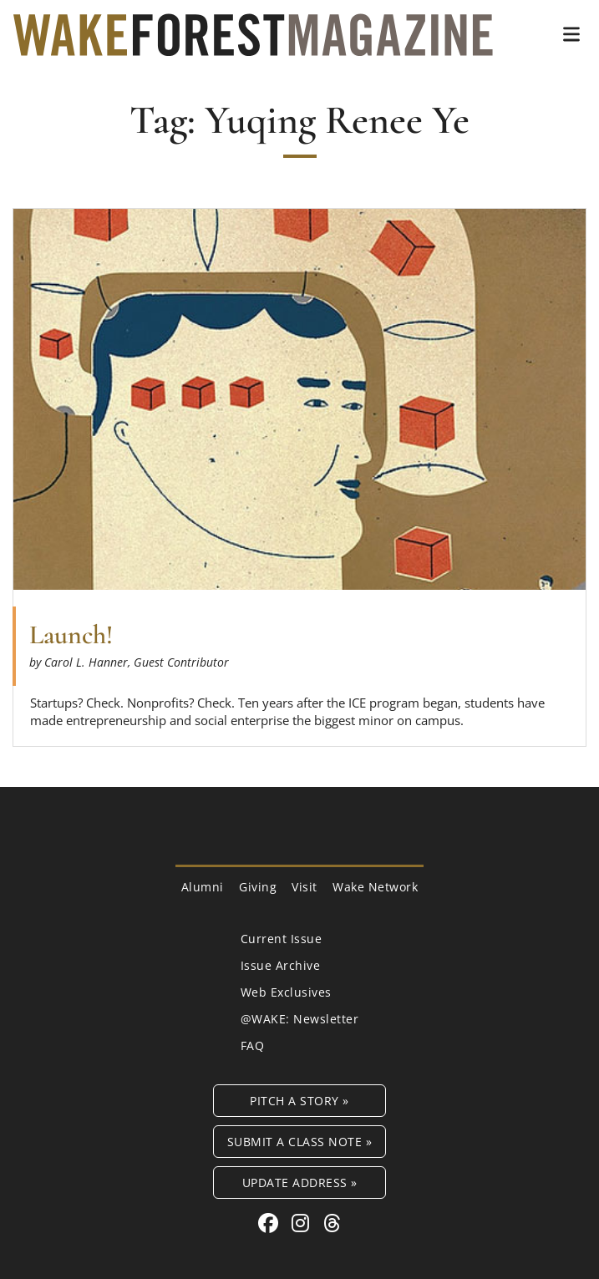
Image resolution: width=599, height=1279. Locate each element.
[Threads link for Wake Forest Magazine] (332, 1222)
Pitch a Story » (299, 1101)
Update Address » (300, 1182)
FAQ (253, 1045)
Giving (258, 887)
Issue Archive (281, 965)
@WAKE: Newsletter (300, 1019)
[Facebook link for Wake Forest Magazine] (271, 1222)
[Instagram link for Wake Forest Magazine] (303, 1222)
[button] (571, 34)
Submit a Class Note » (300, 1142)
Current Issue (281, 939)
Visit (304, 887)
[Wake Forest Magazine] (253, 43)
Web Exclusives (286, 992)
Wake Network (375, 887)
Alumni (202, 887)
